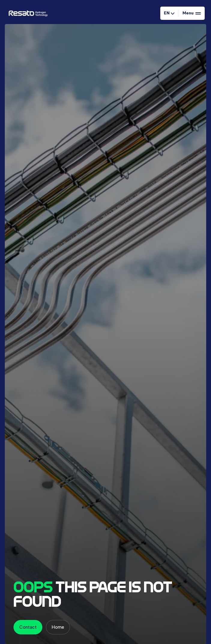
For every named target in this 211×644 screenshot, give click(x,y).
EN (169, 13)
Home (58, 627)
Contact (28, 627)
